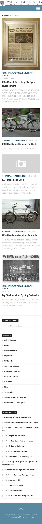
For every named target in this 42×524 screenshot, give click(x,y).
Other (6, 387)
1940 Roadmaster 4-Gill (12, 480)
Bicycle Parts (8, 356)
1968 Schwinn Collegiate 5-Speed (16, 451)
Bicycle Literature (9, 73)
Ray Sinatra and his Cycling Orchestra (20, 295)
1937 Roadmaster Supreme (13, 485)
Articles (6, 345)
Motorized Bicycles (11, 377)
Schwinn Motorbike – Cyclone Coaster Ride (19, 470)
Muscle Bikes (8, 382)
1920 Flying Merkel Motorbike (14, 436)
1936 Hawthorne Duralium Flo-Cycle (19, 235)
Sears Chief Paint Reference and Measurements (21, 423)
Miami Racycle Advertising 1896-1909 (17, 417)
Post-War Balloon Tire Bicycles (15, 397)
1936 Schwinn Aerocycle (13, 491)
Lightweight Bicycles (11, 366)
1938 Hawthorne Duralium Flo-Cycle (19, 144)
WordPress (20, 517)
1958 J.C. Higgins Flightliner (14, 446)
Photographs (8, 392)
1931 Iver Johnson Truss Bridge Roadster (18, 496)
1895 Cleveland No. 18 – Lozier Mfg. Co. (18, 457)
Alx (33, 517)
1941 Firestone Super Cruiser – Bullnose (18, 441)
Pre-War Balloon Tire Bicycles (13, 140)
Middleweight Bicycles (12, 371)
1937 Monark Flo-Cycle (13, 179)
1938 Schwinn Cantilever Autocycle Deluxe (19, 475)
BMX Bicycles (8, 361)
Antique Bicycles (10, 340)
